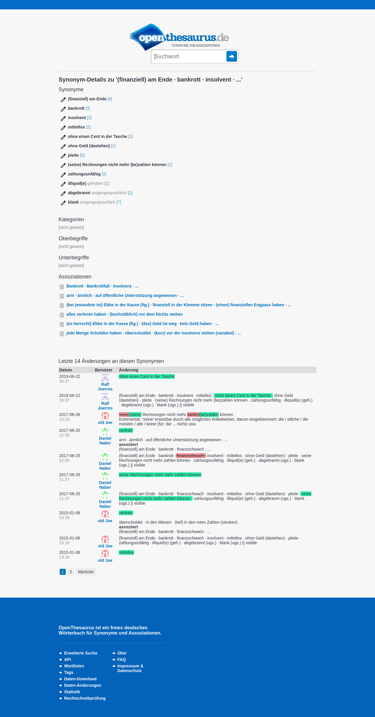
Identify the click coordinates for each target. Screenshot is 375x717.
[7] (118, 202)
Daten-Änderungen (82, 685)
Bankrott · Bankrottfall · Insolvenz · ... (103, 286)
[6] (110, 99)
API (67, 659)
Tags (69, 672)
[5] (82, 155)
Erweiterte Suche (81, 653)
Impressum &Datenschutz (130, 668)
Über (122, 653)
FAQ (121, 659)
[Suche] (195, 57)
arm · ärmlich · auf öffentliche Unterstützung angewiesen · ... (125, 295)
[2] (89, 117)
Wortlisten (74, 666)
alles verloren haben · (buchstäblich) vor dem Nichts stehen (125, 314)
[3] (88, 108)
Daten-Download (80, 679)
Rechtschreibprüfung (85, 698)
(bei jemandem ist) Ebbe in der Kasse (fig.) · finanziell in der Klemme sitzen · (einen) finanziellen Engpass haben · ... (179, 304)
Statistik (72, 691)
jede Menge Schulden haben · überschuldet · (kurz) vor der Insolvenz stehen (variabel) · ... (154, 333)
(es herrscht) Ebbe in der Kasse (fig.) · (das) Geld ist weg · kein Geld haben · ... (143, 323)
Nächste (86, 571)
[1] (130, 136)
